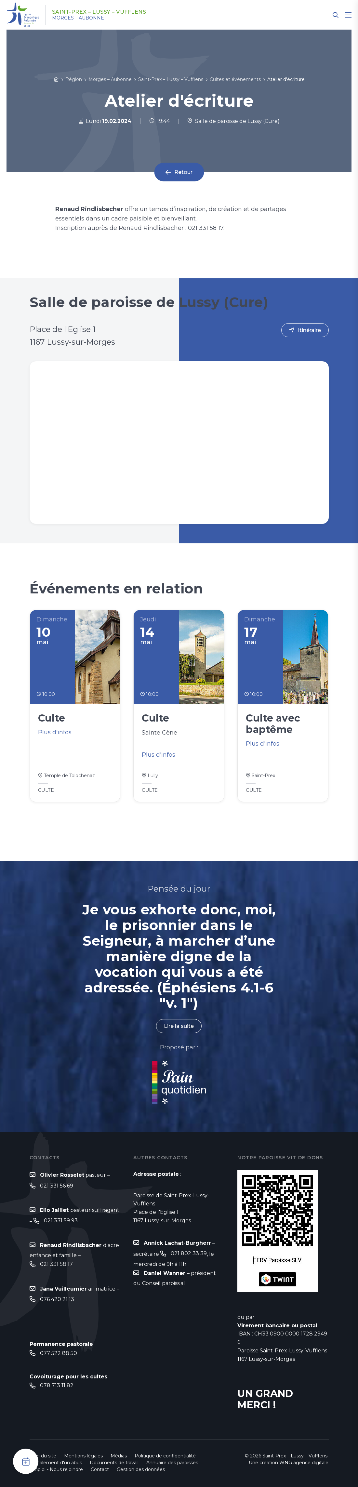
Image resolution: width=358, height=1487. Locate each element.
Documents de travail (114, 1463)
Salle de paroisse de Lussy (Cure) (233, 121)
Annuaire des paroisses (172, 1463)
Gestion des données (141, 1469)
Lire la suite (179, 1026)
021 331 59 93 (61, 1220)
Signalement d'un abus (56, 1463)
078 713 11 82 (56, 1385)
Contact (100, 1469)
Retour (183, 172)
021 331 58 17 (56, 1264)
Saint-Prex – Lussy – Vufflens (99, 12)
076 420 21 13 (57, 1299)
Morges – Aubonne (78, 18)
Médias (119, 1456)
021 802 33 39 (189, 1253)
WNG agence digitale (303, 1463)
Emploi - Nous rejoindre (56, 1469)
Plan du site (43, 1456)
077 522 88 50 (58, 1353)
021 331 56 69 (56, 1186)
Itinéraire (309, 330)
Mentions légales (83, 1456)
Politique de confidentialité (165, 1456)
